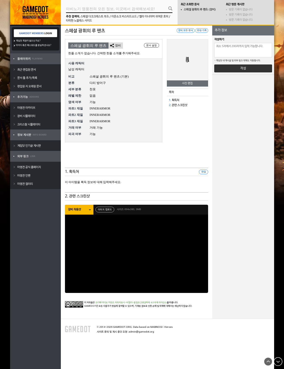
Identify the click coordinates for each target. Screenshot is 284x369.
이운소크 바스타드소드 (124, 16)
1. (170, 100)
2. (170, 105)
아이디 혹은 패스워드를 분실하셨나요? (34, 45)
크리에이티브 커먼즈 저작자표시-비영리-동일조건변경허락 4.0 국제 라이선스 (131, 302)
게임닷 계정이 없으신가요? (28, 41)
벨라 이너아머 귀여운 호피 (153, 16)
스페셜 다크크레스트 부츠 (94, 16)
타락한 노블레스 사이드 (79, 20)
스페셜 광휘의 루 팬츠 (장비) (200, 9)
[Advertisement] (136, 157)
